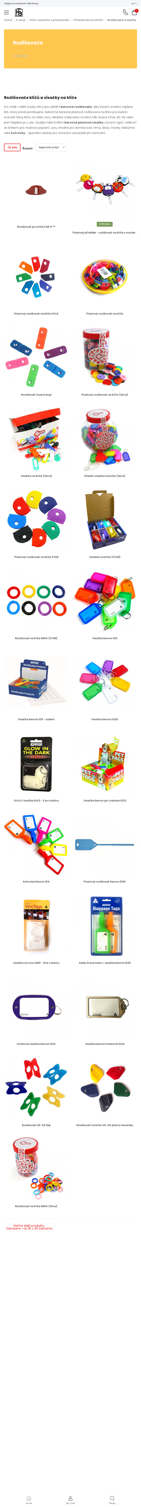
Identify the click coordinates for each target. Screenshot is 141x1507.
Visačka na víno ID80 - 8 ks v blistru (36, 963)
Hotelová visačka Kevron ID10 (36, 1044)
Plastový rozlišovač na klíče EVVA (36, 314)
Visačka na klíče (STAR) (104, 557)
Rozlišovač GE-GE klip (36, 1125)
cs (132, 3)
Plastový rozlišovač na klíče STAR (36, 557)
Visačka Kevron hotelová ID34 (105, 1044)
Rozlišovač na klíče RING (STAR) (36, 638)
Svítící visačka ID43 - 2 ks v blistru (36, 800)
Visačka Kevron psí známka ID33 (104, 800)
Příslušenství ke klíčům (88, 20)
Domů (8, 20)
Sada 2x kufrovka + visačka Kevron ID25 (105, 963)
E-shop (21, 20)
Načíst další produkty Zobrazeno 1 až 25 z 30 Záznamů (29, 1227)
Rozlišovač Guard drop (36, 395)
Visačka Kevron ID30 (104, 719)
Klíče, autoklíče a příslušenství (49, 20)
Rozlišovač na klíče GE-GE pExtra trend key (104, 1125)
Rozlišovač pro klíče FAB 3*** (36, 227)
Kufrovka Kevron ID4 (36, 882)
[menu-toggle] (6, 12)
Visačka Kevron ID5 (104, 638)
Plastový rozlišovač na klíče (104, 314)
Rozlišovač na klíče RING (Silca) (36, 1206)
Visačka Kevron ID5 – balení (36, 719)
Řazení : (28, 148)
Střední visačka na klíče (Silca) (104, 476)
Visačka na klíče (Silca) (36, 476)
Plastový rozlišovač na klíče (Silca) (104, 395)
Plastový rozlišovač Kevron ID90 (105, 882)
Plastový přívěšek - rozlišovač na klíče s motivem (105, 233)
